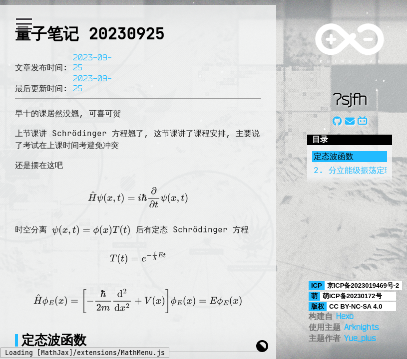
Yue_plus (360, 338)
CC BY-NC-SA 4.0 (355, 306)
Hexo (345, 316)
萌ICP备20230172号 (352, 296)
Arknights (361, 327)
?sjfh (350, 98)
